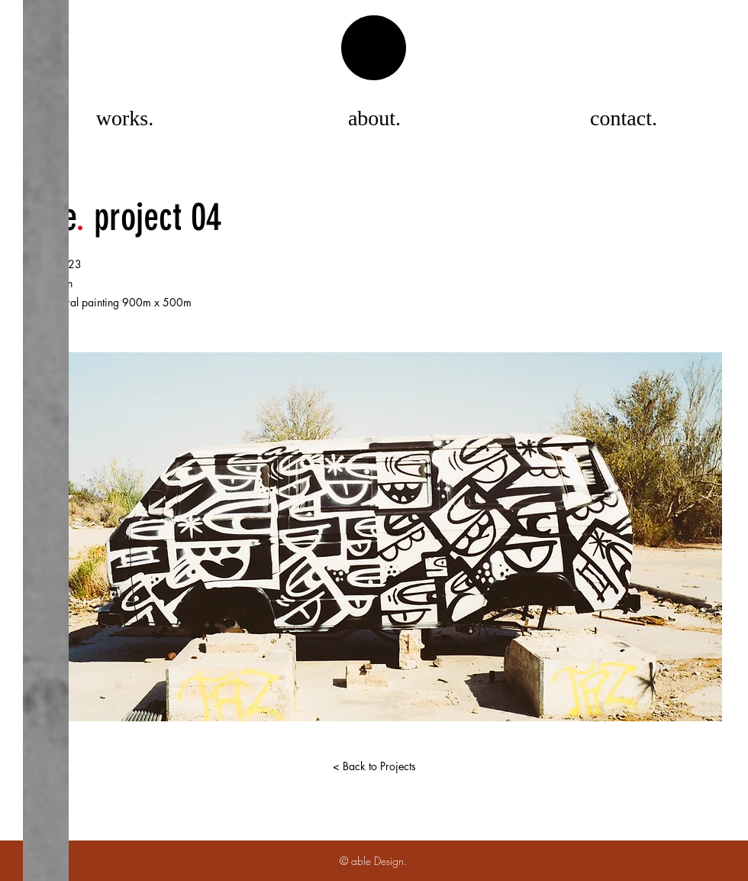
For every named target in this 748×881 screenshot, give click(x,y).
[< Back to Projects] (374, 766)
